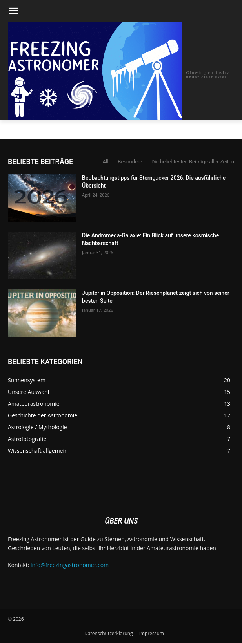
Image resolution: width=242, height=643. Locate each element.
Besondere (130, 161)
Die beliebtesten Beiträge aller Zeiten (192, 161)
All (106, 161)
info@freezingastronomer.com (70, 565)
